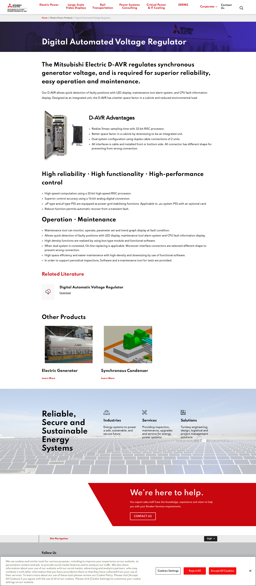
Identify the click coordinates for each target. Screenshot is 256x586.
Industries (112, 420)
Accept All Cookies (222, 572)
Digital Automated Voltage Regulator (92, 18)
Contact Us (226, 7)
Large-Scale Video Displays (76, 6)
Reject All (195, 572)
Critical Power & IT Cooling (156, 6)
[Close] (250, 572)
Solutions (189, 420)
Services (149, 420)
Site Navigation (59, 538)
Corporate (208, 7)
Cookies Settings (168, 572)
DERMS (183, 5)
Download (65, 293)
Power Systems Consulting (129, 6)
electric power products (61, 18)
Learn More (48, 378)
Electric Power (49, 5)
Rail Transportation (102, 6)
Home (44, 18)
